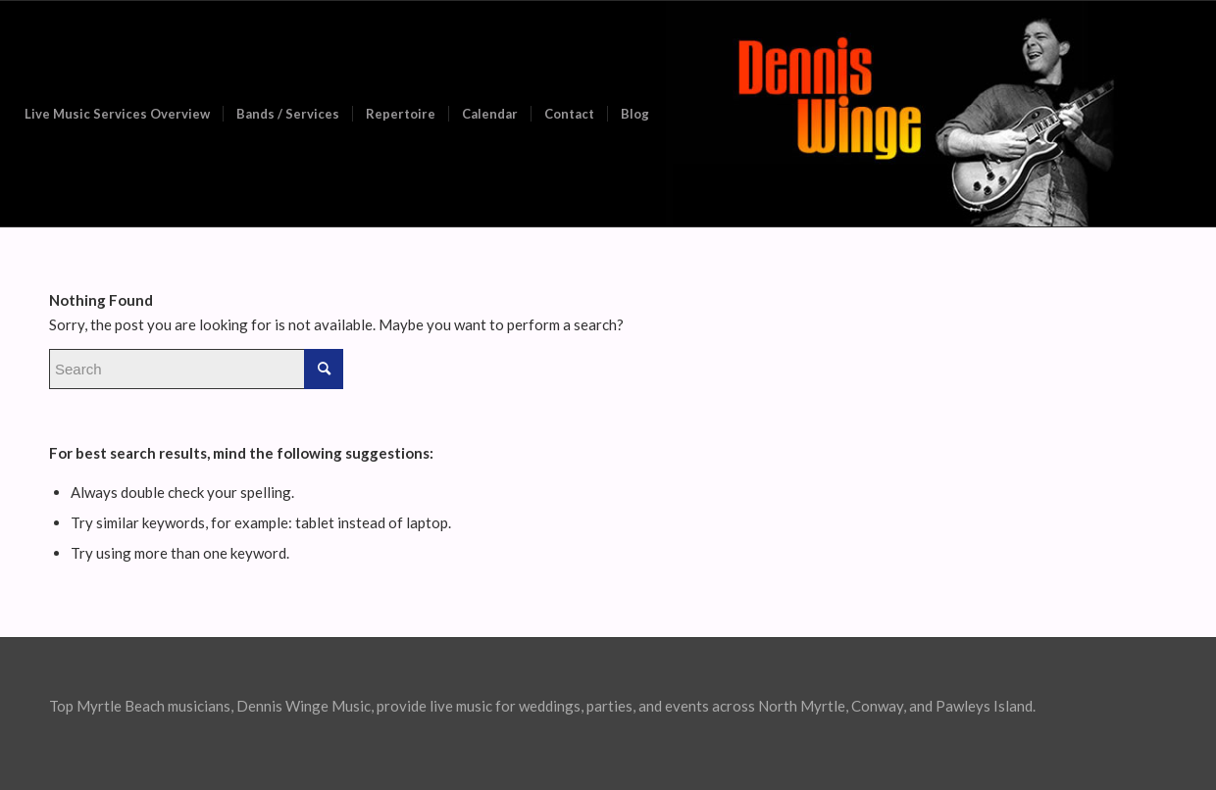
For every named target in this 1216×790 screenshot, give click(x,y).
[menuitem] (117, 113)
